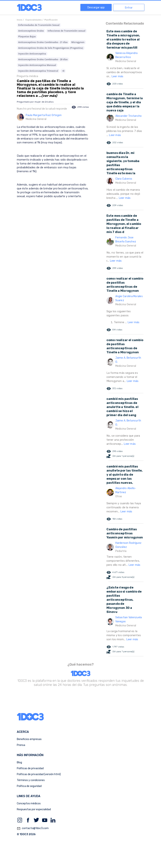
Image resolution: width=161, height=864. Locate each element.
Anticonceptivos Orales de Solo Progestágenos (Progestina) (50, 48)
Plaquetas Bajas (27, 36)
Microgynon (77, 42)
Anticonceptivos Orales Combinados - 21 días (43, 42)
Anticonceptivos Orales (31, 30)
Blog (19, 762)
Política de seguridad (29, 786)
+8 (63, 70)
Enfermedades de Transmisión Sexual (39, 25)
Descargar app (96, 7)
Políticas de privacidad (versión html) (39, 774)
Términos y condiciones (31, 780)
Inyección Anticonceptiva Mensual (37, 65)
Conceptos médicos (29, 803)
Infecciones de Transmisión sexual (66, 30)
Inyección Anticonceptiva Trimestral (38, 70)
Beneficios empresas (29, 739)
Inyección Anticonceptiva (32, 53)
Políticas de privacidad (30, 768)
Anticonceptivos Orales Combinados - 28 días (43, 59)
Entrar (129, 7)
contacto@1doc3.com (33, 828)
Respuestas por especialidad (34, 809)
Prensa (21, 745)
